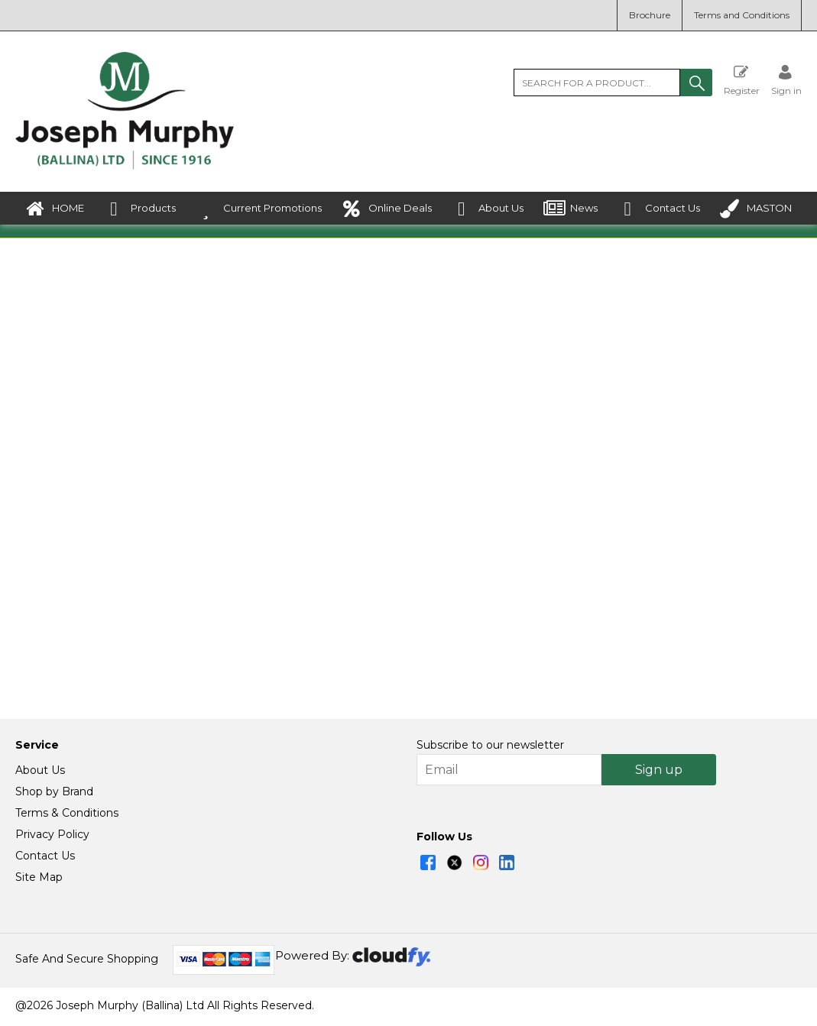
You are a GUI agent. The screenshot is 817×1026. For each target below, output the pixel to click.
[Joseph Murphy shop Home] (124, 166)
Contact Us (659, 208)
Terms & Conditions (66, 816)
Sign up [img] (658, 772)
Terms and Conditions (741, 15)
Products (140, 208)
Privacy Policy (52, 837)
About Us (488, 208)
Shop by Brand (54, 794)
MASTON (756, 208)
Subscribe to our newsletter (490, 748)
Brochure (649, 15)
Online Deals (387, 208)
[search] (597, 82)
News (570, 208)
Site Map (39, 880)
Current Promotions (259, 208)
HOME (54, 208)
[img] (428, 865)
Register (742, 79)
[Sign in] (786, 79)
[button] (696, 82)
